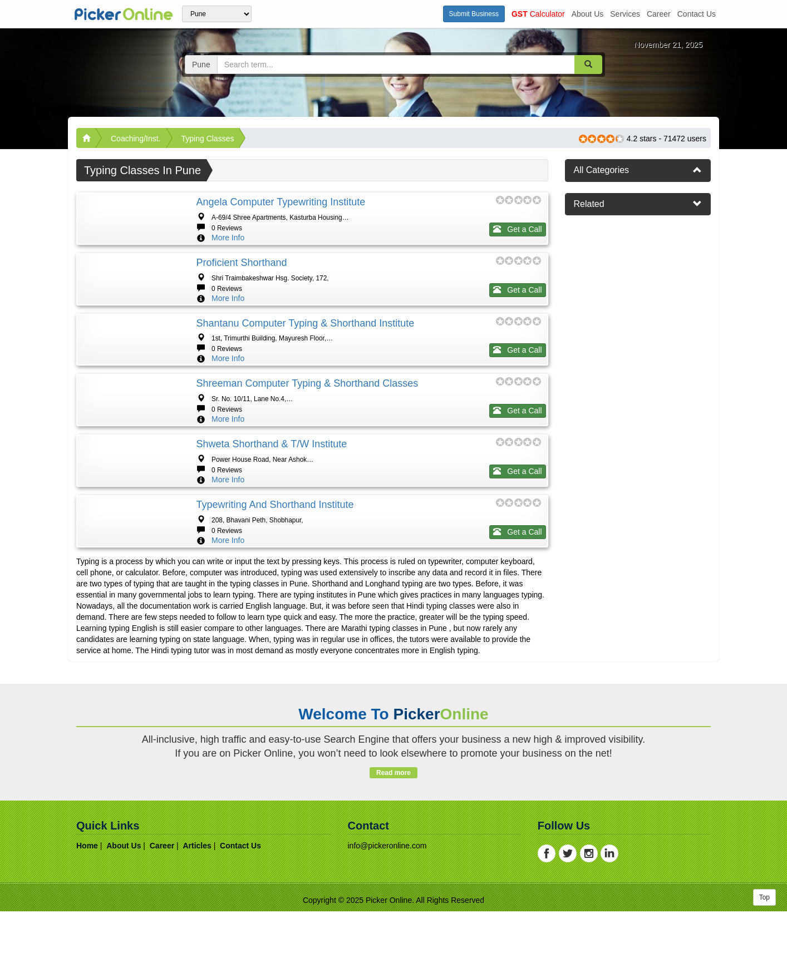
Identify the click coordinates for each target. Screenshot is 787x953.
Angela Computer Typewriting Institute (280, 202)
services (625, 13)
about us (588, 13)
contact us (696, 13)
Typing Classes (207, 138)
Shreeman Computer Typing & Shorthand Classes (307, 484)
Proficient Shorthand (241, 296)
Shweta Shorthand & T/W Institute (271, 578)
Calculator (538, 13)
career (659, 13)
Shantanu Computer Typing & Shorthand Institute (305, 390)
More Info (227, 237)
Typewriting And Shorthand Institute (274, 672)
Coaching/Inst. (136, 138)
